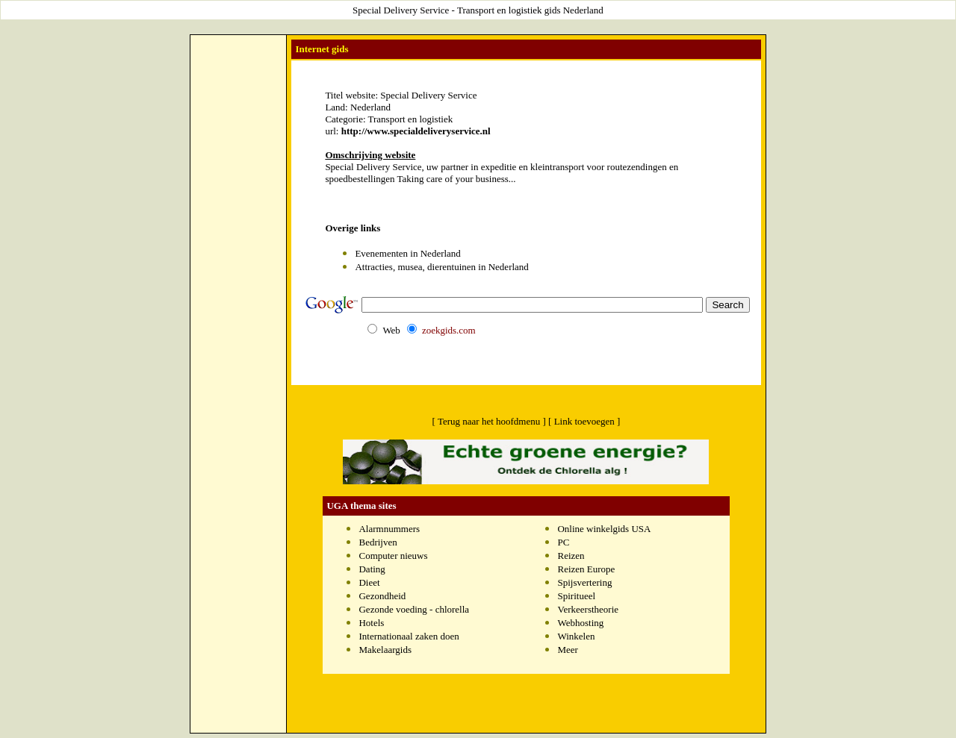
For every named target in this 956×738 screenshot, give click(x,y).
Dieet (368, 582)
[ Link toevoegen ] (584, 421)
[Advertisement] (238, 71)
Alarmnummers (389, 528)
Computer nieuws (392, 555)
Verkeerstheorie (587, 609)
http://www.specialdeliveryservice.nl (416, 131)
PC (563, 542)
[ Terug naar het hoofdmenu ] (489, 421)
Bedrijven (377, 542)
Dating (371, 569)
